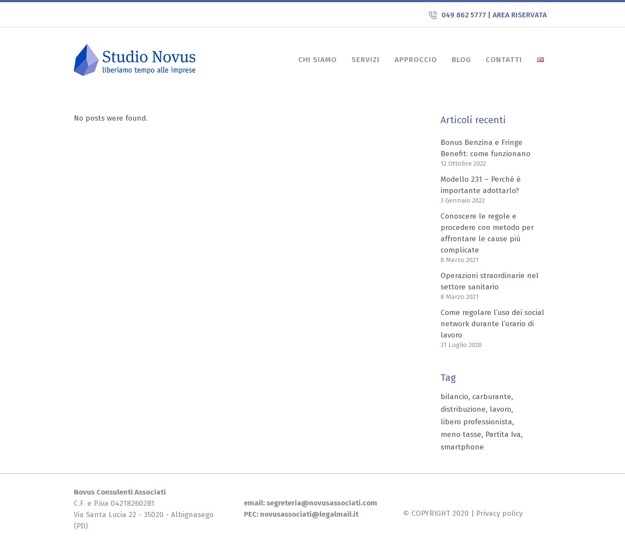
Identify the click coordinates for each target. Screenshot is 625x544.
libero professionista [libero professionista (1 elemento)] (476, 421)
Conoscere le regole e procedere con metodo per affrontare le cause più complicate (487, 233)
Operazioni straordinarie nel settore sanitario (490, 281)
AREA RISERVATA (520, 15)
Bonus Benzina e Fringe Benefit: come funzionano (485, 148)
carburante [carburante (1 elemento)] (491, 396)
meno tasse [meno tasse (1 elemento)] (461, 434)
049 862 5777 (464, 15)
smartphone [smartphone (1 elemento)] (462, 447)
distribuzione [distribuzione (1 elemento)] (463, 409)
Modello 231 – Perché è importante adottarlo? (481, 185)
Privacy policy (499, 513)
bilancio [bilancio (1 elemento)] (454, 396)
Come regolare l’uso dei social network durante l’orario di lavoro (492, 324)
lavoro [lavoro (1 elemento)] (500, 409)
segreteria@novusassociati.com (321, 503)
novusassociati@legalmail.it (309, 514)
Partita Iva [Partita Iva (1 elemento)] (503, 434)
